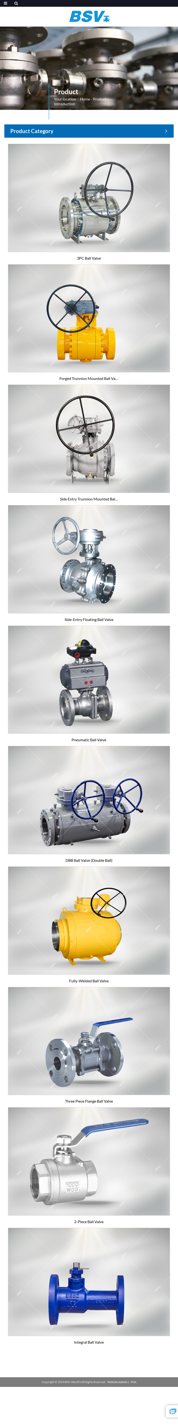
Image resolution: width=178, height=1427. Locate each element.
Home (85, 99)
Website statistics (118, 1382)
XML (134, 1382)
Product (99, 99)
